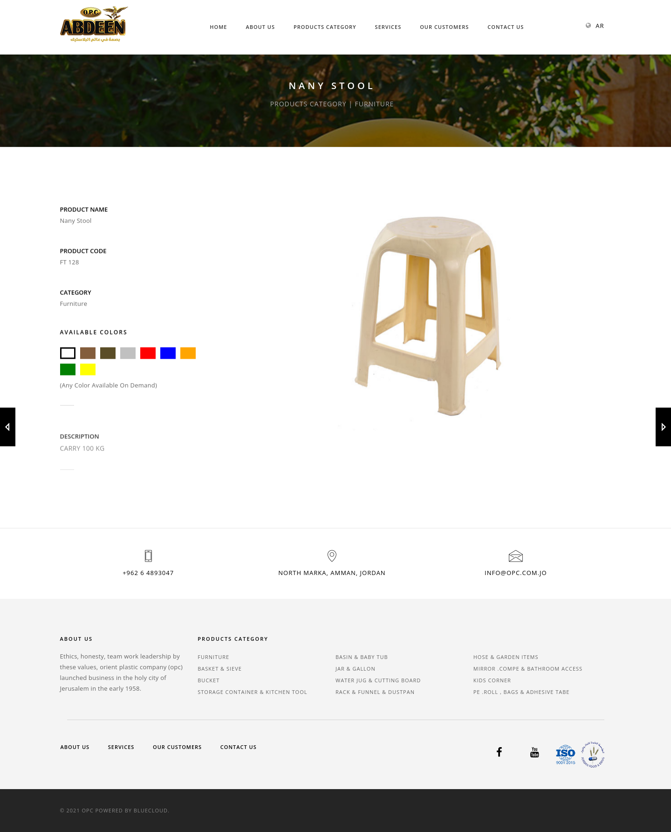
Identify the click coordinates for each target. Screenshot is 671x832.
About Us (260, 26)
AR (600, 25)
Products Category (325, 26)
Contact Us (505, 26)
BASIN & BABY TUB (362, 656)
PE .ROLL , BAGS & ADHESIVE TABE (521, 691)
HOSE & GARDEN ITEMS (506, 656)
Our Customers (444, 26)
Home (218, 26)
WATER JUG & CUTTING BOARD (378, 680)
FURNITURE (213, 656)
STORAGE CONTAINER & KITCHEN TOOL (252, 691)
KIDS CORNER (492, 680)
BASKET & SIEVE (220, 668)
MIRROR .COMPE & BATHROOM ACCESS (527, 668)
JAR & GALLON (356, 668)
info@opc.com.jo (516, 573)
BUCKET (208, 680)
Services (388, 26)
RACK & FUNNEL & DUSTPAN (375, 691)
